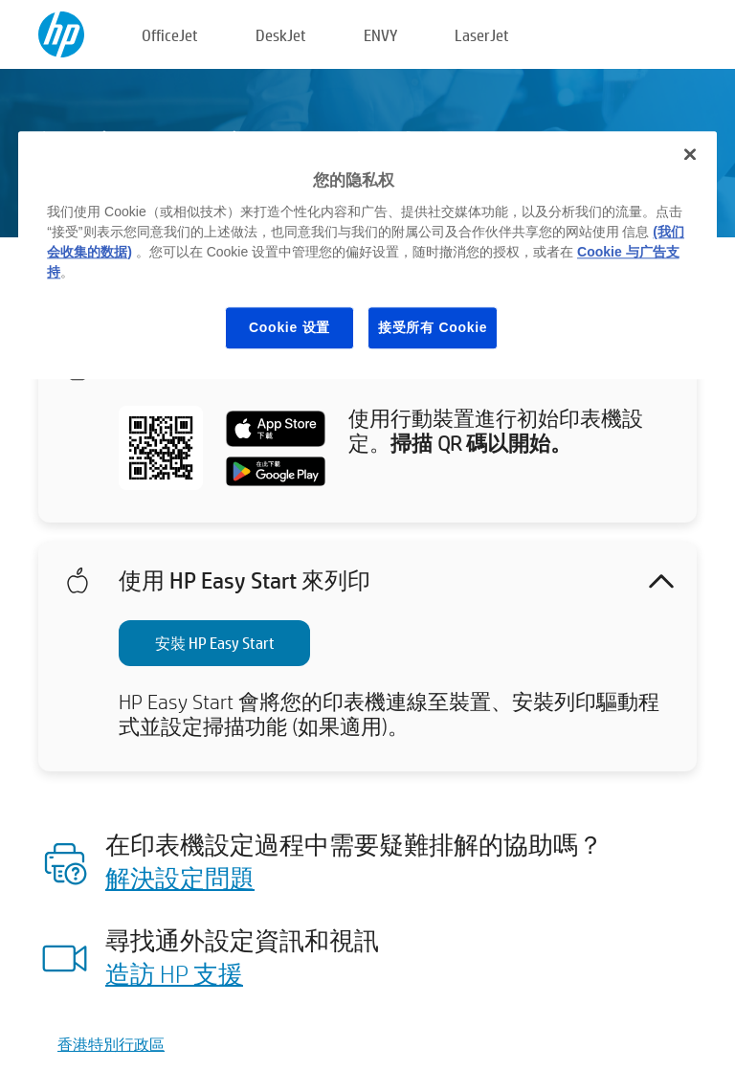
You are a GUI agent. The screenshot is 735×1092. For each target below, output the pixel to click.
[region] (367, 255)
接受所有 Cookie (432, 327)
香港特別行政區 (111, 1044)
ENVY (380, 35)
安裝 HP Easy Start (215, 643)
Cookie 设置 (289, 327)
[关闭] (690, 154)
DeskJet (281, 35)
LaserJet (482, 35)
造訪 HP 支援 (174, 973)
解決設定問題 (180, 877)
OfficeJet (170, 35)
